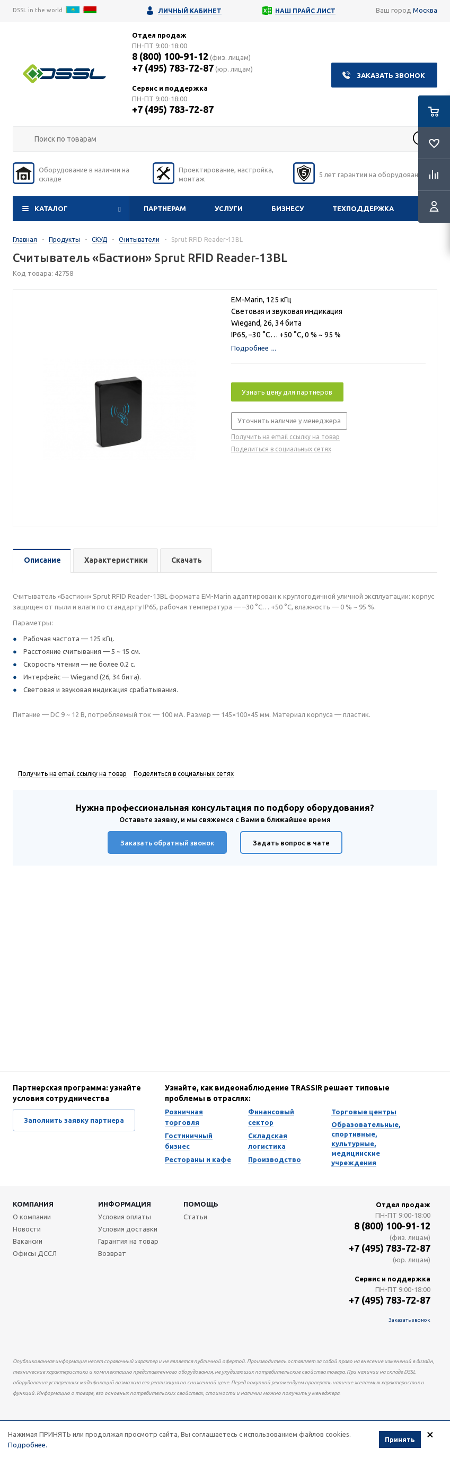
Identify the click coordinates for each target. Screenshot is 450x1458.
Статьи (195, 1216)
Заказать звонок (391, 75)
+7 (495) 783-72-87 (173, 68)
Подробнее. (27, 1444)
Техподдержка (363, 208)
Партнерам (165, 208)
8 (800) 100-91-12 (170, 56)
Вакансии (27, 1241)
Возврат (112, 1253)
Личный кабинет (190, 10)
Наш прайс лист (305, 10)
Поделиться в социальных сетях (281, 449)
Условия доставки (127, 1229)
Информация (124, 1204)
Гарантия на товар (128, 1241)
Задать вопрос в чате (291, 842)
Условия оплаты (124, 1216)
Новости (27, 1229)
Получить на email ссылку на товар (285, 436)
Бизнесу (287, 208)
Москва (425, 10)
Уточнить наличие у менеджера (289, 420)
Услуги (229, 208)
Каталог (51, 208)
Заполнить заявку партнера (74, 1120)
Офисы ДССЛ (35, 1253)
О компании (32, 1216)
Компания (33, 1204)
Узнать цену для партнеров (287, 392)
